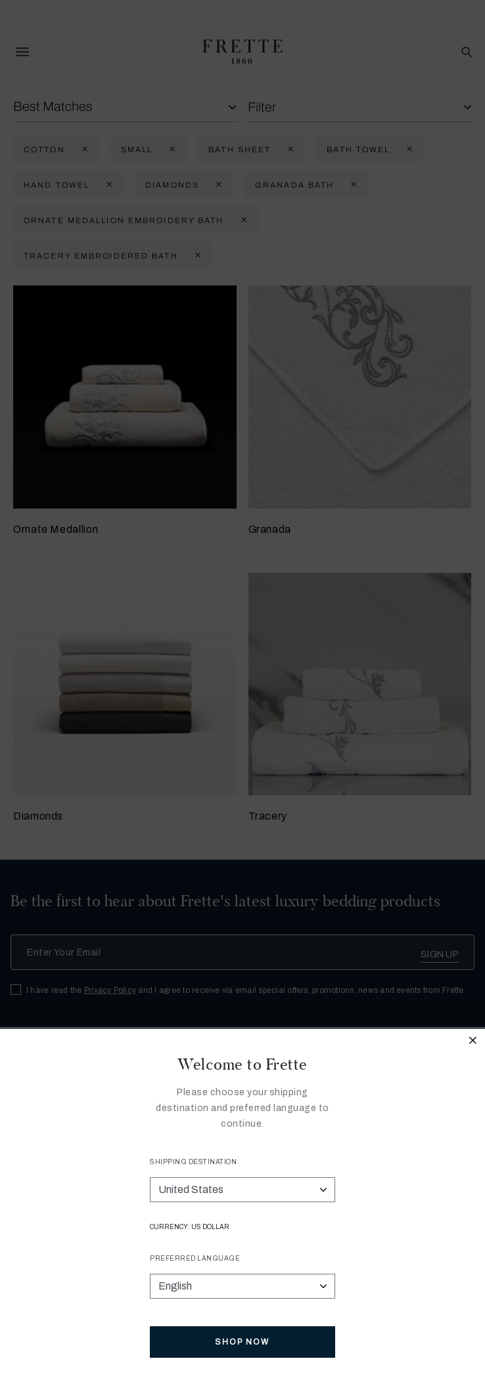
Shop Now (242, 1342)
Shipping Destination (193, 1161)
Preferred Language (195, 1258)
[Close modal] (473, 1042)
